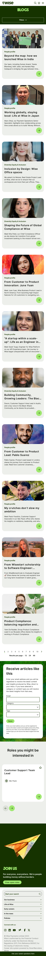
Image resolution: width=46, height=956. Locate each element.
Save (10, 721)
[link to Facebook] (25, 930)
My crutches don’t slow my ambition (22, 510)
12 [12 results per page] (26, 655)
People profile (9, 52)
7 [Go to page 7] (26, 652)
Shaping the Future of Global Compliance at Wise (23, 227)
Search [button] (40, 893)
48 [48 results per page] (34, 655)
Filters (21, 20)
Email (8, 696)
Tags (8, 711)
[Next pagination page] (41, 652)
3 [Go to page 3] (11, 652)
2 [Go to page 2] (8, 652)
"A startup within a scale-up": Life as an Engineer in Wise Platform (21, 340)
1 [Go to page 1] (4, 652)
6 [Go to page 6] (22, 652)
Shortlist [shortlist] (40, 767)
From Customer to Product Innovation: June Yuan (21, 283)
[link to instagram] (5, 930)
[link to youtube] (14, 930)
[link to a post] (23, 38)
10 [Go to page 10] (37, 652)
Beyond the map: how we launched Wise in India (20, 57)
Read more (39, 797)
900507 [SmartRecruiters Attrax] (33, 943)
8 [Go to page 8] (29, 652)
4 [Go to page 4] (15, 652)
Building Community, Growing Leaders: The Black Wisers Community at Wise (22, 396)
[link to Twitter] (29, 930)
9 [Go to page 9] (33, 652)
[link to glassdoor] (20, 930)
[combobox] (23, 707)
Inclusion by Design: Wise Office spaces (21, 170)
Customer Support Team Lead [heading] (19, 772)
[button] (35, 3)
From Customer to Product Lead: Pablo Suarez (21, 453)
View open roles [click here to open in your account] (12, 882)
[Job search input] (23, 893)
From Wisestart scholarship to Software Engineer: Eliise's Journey (22, 566)
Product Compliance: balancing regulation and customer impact (20, 623)
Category (10, 703)
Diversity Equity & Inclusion (15, 165)
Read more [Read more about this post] (39, 74)
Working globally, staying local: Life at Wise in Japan (21, 114)
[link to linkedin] (9, 930)
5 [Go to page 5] (18, 652)
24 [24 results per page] (30, 655)
